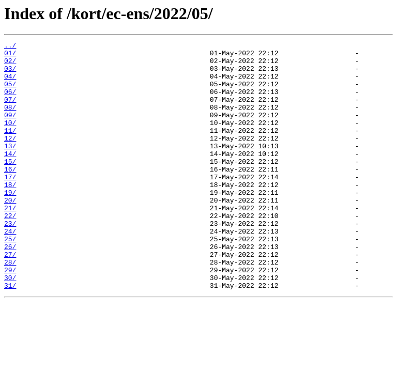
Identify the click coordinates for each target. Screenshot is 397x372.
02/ (10, 65)
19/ (10, 223)
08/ (10, 121)
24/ (10, 269)
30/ (10, 325)
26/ (10, 288)
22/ (10, 251)
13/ (10, 167)
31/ (10, 334)
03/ (10, 74)
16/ (10, 195)
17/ (10, 204)
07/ (10, 111)
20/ (10, 232)
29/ (10, 316)
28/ (10, 307)
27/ (10, 297)
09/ (10, 130)
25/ (10, 279)
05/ (10, 93)
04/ (10, 83)
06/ (10, 102)
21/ (10, 241)
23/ (10, 260)
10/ (10, 139)
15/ (10, 186)
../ (10, 46)
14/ (10, 176)
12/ (10, 158)
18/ (10, 214)
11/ (10, 148)
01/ (10, 55)
